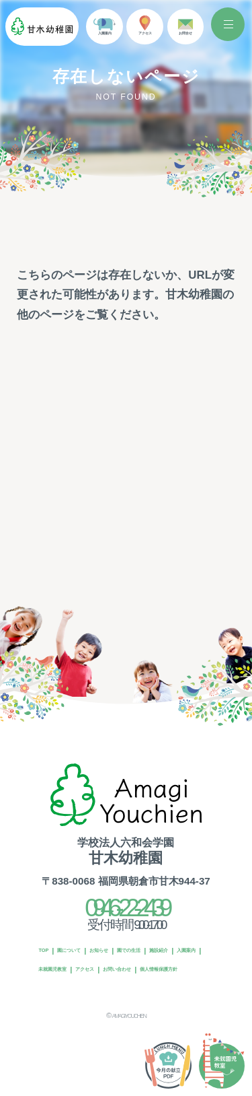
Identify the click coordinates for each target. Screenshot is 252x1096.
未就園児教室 (146, 951)
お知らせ (131, 932)
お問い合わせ (104, 969)
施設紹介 (55, 951)
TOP (48, 932)
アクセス (55, 969)
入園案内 (97, 951)
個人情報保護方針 (168, 969)
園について (86, 932)
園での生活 (177, 932)
